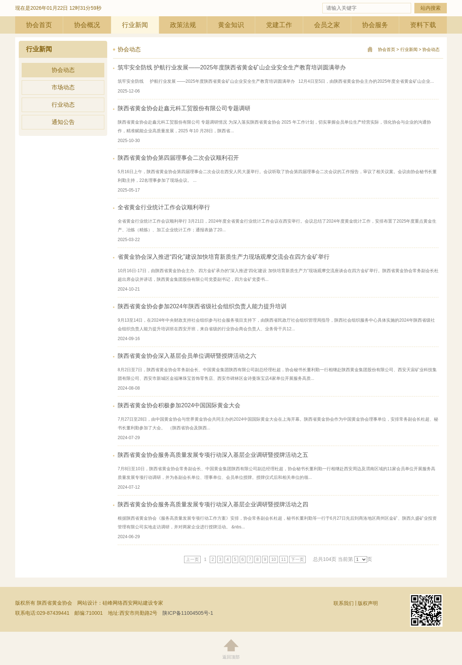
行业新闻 (135, 25)
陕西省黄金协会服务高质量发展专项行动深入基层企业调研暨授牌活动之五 (213, 455)
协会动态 (63, 70)
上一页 (192, 559)
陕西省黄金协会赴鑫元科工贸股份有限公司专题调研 (184, 108)
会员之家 (327, 25)
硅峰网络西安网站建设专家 (133, 603)
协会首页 (39, 25)
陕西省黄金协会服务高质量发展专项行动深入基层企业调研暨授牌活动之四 (213, 504)
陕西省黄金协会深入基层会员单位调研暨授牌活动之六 (187, 356)
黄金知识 (231, 25)
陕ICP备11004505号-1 (187, 613)
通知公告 (63, 122)
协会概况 (87, 25)
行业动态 (63, 105)
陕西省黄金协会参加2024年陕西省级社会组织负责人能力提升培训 (202, 306)
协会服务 (375, 25)
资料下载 (423, 25)
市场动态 (63, 87)
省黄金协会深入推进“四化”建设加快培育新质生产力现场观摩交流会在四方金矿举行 (224, 257)
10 (273, 559)
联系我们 (344, 603)
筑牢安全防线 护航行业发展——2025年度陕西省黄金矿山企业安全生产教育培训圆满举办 (232, 67)
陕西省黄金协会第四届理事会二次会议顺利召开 (178, 158)
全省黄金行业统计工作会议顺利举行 (164, 207)
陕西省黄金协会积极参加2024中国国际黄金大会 (179, 405)
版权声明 (368, 603)
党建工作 (279, 25)
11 (283, 559)
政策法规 (183, 25)
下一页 (297, 559)
